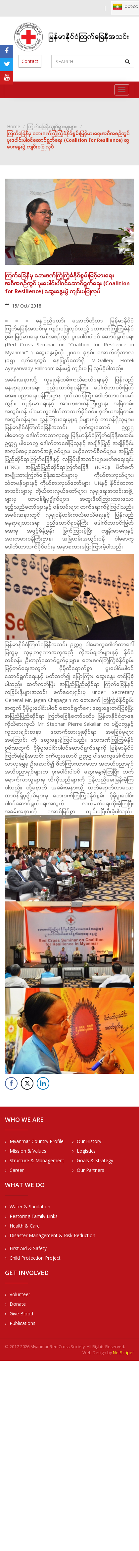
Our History (89, 1141)
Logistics (86, 1151)
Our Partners (90, 1170)
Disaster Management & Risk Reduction (52, 1235)
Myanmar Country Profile (37, 1141)
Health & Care (25, 1226)
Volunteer (20, 1294)
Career (17, 1170)
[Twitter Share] (27, 1083)
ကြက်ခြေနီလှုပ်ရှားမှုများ (52, 126)
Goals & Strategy (95, 1160)
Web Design (94, 1352)
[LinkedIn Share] (43, 1083)
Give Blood (21, 1313)
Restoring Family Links (34, 1216)
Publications (22, 1323)
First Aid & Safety (28, 1248)
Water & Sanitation (30, 1206)
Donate (18, 1304)
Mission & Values (28, 1151)
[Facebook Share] (11, 1083)
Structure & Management (37, 1160)
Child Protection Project (35, 1258)
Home (13, 126)
